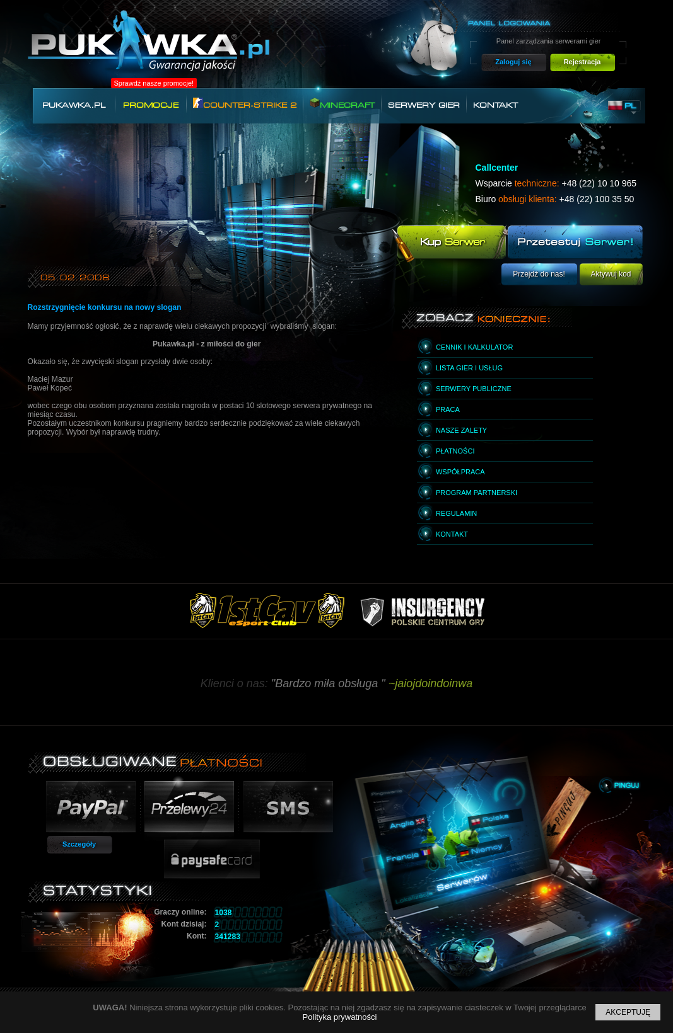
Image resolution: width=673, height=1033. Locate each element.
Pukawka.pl (73, 105)
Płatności (455, 451)
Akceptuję (628, 1012)
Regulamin (456, 513)
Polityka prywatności (340, 1017)
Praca (448, 409)
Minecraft (342, 104)
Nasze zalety (461, 430)
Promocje (150, 105)
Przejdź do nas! (539, 274)
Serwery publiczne (474, 388)
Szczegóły (79, 844)
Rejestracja (582, 62)
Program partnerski (476, 492)
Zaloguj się (513, 62)
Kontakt (495, 105)
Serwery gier (424, 105)
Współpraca (460, 472)
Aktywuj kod (610, 274)
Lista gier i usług (469, 368)
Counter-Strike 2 (244, 104)
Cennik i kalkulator (474, 347)
